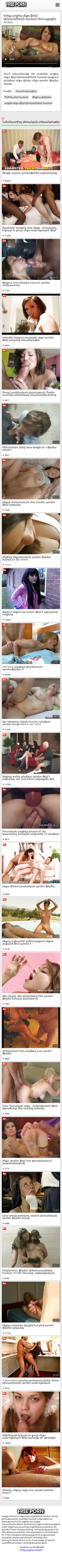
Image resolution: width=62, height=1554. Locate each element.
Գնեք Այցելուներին (31, 1550)
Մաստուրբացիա (26, 91)
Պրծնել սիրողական (16, 97)
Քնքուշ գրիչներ (41, 97)
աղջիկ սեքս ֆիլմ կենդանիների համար (28, 103)
